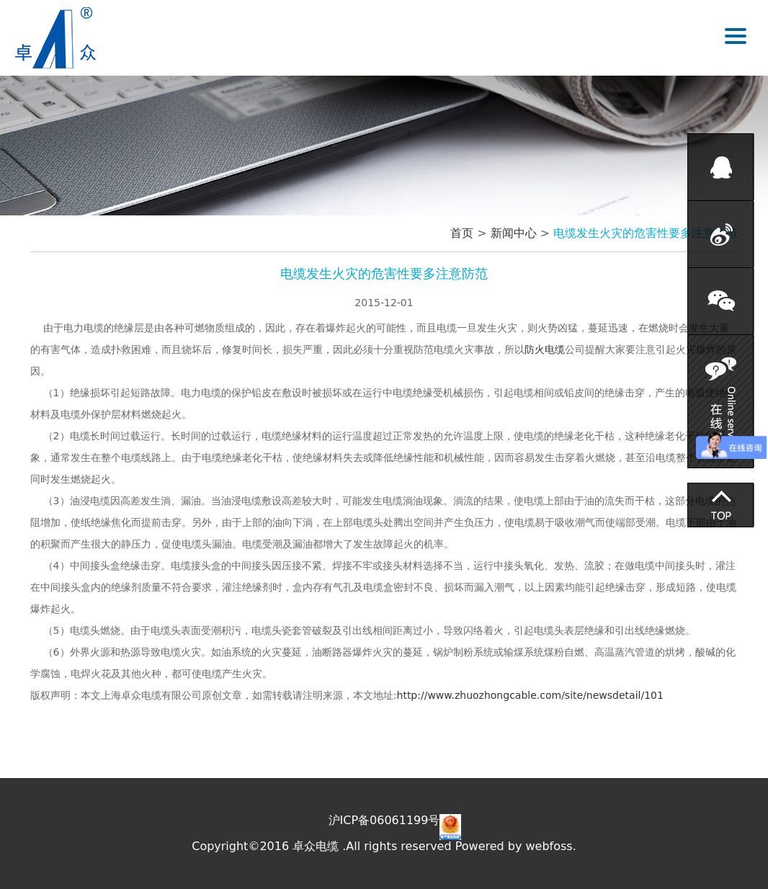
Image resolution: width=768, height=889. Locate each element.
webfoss (549, 846)
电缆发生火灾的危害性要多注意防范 (645, 233)
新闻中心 (514, 233)
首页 (461, 233)
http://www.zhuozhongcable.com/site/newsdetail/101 (530, 695)
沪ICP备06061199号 (384, 820)
